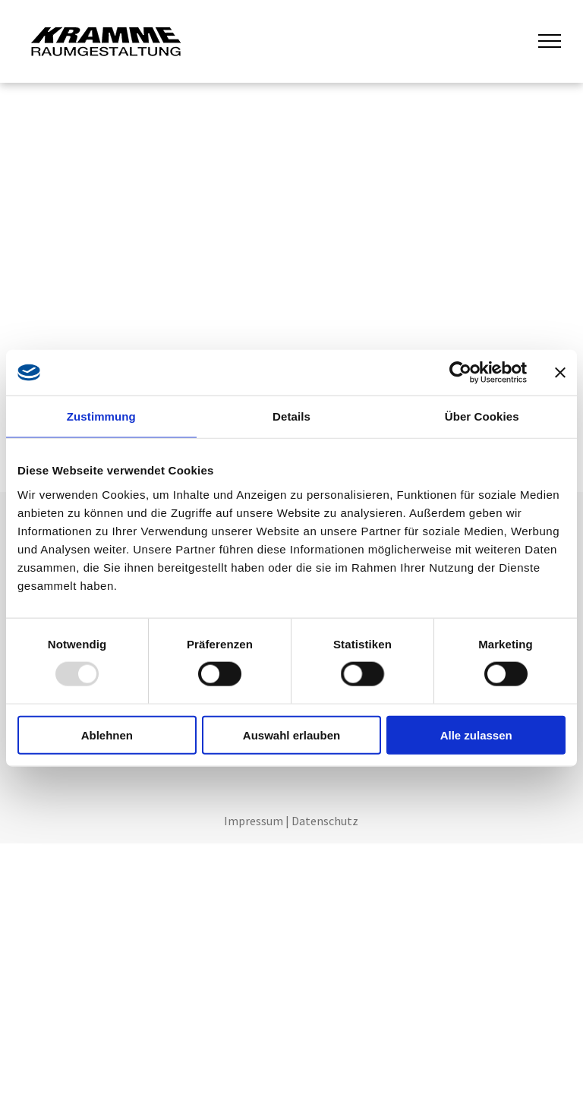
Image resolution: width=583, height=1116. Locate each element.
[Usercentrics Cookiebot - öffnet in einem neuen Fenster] (460, 372)
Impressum (253, 820)
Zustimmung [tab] (101, 416)
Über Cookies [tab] (482, 416)
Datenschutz (325, 820)
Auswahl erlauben (291, 734)
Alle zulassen (476, 734)
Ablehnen (107, 734)
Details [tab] (291, 416)
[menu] (549, 41)
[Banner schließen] (560, 372)
